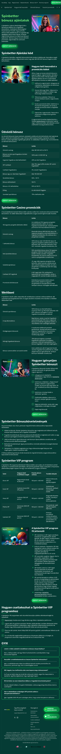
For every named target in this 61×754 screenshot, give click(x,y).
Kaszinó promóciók (48, 7)
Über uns (33, 726)
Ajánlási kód (8, 7)
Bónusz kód (33, 2)
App (9, 2)
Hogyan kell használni (21, 7)
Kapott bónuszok (9, 46)
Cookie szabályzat (35, 719)
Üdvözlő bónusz (35, 7)
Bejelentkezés (24, 2)
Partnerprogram (44, 2)
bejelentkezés (41, 121)
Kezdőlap (4, 2)
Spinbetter (5, 34)
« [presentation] (1, 7)
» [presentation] (59, 7)
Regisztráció (15, 2)
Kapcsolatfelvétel (35, 729)
